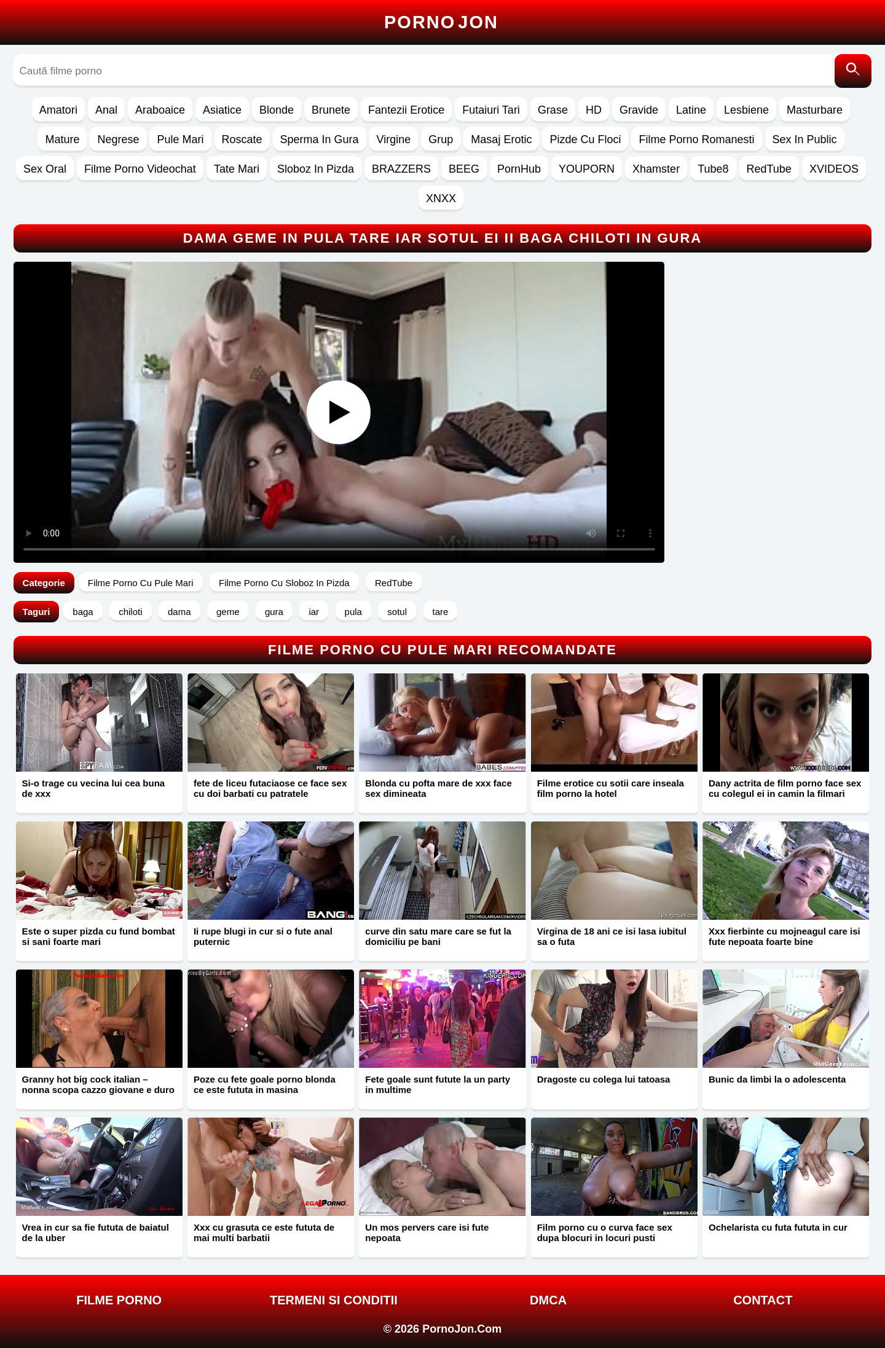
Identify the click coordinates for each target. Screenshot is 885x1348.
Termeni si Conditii (334, 1300)
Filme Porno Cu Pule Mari (141, 583)
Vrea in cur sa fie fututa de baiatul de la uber (95, 1232)
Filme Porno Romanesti (696, 139)
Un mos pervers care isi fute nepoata (427, 1232)
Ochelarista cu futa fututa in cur (778, 1227)
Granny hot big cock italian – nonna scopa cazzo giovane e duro (98, 1084)
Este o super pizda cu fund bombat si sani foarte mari (98, 936)
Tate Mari (236, 169)
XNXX (441, 198)
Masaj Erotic (501, 139)
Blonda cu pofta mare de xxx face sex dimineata (438, 788)
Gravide (639, 110)
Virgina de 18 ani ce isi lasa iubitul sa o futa (611, 936)
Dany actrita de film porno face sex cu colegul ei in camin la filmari (785, 788)
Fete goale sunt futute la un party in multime (437, 1084)
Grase (553, 110)
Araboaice (160, 110)
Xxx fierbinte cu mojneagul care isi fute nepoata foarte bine (784, 936)
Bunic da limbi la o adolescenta (777, 1079)
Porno (441, 22)
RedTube (769, 169)
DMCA (548, 1300)
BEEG (464, 169)
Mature (62, 139)
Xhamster (656, 169)
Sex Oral (44, 169)
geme (228, 611)
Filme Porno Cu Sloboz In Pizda (284, 583)
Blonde (276, 110)
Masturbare (815, 110)
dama (179, 611)
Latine (691, 110)
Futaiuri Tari (491, 110)
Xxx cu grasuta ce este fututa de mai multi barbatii (264, 1232)
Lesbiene (746, 110)
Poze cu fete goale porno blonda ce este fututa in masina (265, 1084)
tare (441, 611)
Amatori (58, 110)
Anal (106, 110)
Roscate (242, 139)
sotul (397, 611)
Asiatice (222, 110)
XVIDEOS (834, 169)
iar (314, 611)
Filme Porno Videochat (140, 169)
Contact (762, 1300)
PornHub (519, 169)
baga (83, 611)
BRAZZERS (401, 169)
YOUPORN (587, 169)
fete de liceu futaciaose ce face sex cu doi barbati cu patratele (270, 788)
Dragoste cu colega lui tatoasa (604, 1079)
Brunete (331, 110)
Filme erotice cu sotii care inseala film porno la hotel (610, 788)
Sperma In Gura (319, 139)
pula (353, 611)
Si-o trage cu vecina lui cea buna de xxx (93, 788)
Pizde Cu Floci (585, 139)
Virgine (394, 139)
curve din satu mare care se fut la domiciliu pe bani (438, 936)
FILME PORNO (119, 1300)
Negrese (118, 139)
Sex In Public (805, 139)
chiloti (130, 611)
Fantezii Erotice (406, 110)
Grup (440, 139)
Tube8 (713, 169)
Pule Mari (180, 139)
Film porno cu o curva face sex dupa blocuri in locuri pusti (604, 1232)
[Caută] (853, 71)
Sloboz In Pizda (315, 169)
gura (274, 611)
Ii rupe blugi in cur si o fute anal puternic (263, 936)
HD (594, 110)
